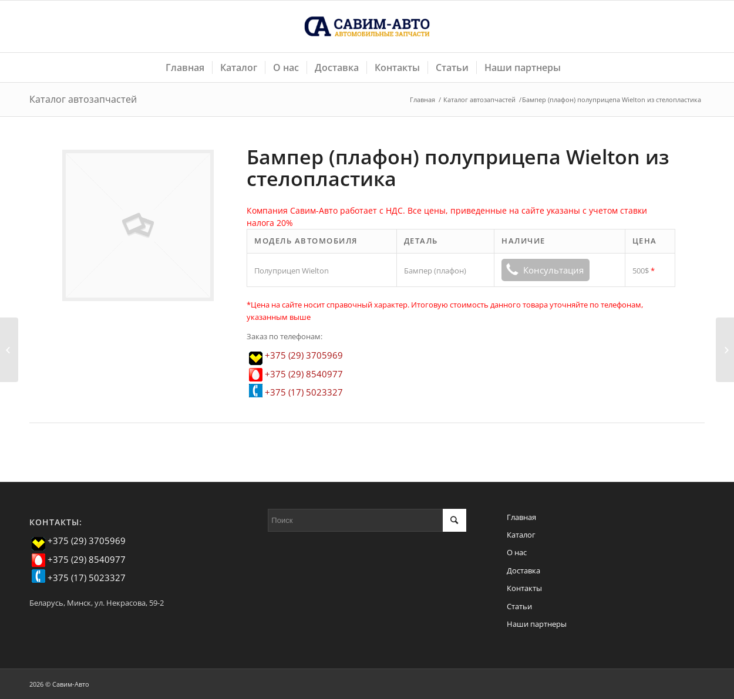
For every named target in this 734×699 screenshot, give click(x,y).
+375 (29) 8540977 (304, 374)
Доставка (523, 570)
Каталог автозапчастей (83, 99)
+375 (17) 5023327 (304, 392)
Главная (422, 99)
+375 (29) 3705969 (304, 355)
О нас (517, 552)
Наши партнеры (537, 624)
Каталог (521, 534)
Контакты (524, 588)
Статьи (519, 606)
